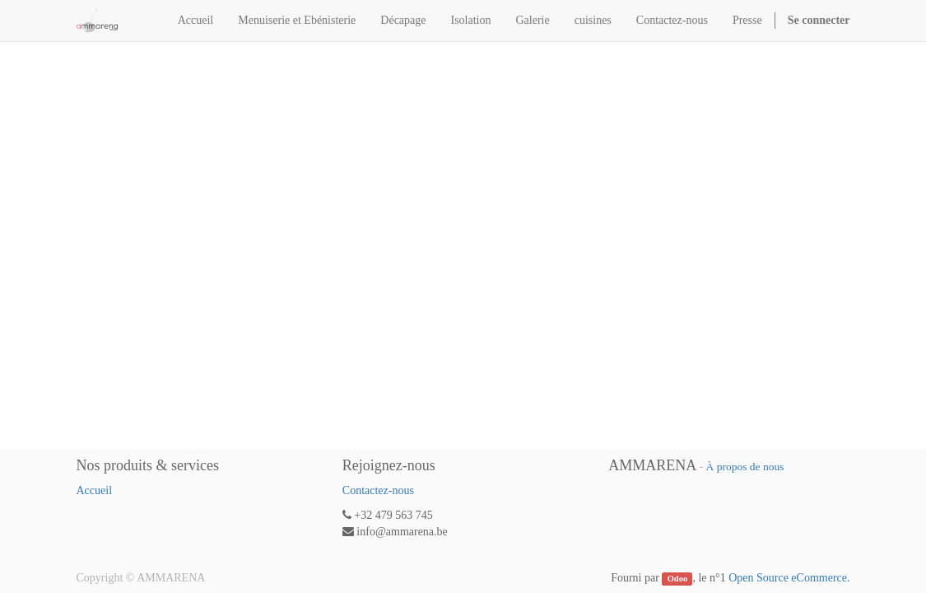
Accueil (95, 490)
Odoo (678, 578)
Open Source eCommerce (787, 578)
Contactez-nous (378, 490)
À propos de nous (745, 466)
